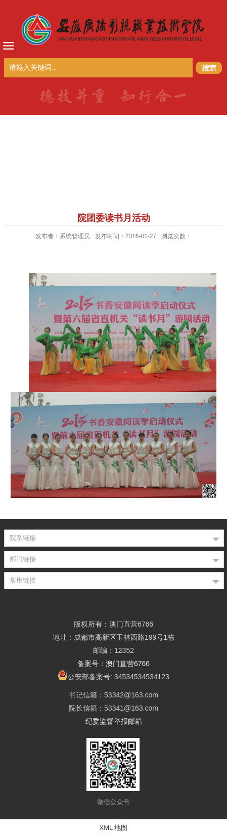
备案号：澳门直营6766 (113, 663)
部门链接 (23, 559)
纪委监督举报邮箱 (113, 721)
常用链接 (23, 580)
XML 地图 (114, 827)
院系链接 (23, 538)
